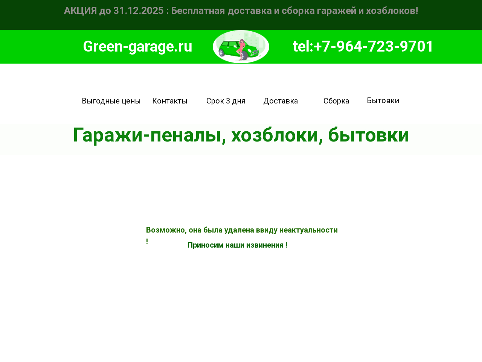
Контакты (170, 100)
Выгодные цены (111, 100)
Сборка (336, 100)
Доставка (280, 100)
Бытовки (383, 100)
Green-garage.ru (137, 46)
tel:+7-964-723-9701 (363, 46)
